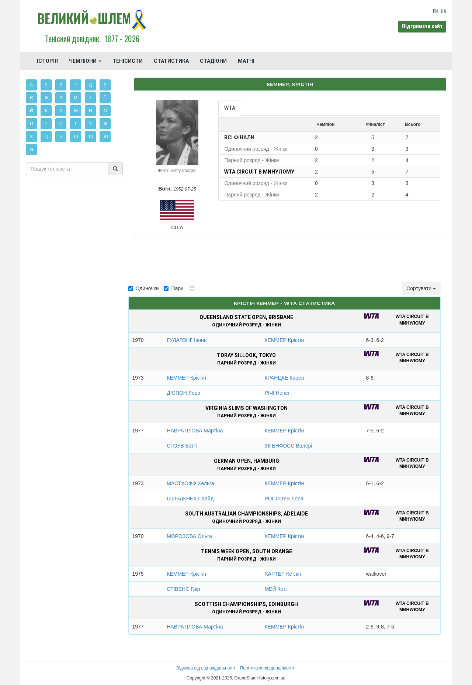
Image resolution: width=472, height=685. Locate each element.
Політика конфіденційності (267, 668)
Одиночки (143, 288)
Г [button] (75, 85)
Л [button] (60, 110)
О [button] (105, 110)
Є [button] (31, 97)
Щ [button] (91, 136)
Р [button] (46, 123)
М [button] (76, 110)
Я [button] (31, 149)
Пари (173, 288)
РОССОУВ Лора (283, 498)
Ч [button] (60, 136)
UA (443, 11)
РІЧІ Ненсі (276, 393)
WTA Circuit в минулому (259, 172)
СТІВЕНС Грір (183, 589)
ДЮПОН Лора (183, 393)
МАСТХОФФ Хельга (190, 483)
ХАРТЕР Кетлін (282, 574)
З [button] (60, 97)
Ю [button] (106, 136)
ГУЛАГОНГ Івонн (186, 340)
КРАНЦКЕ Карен (284, 378)
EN (435, 11)
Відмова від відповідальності (205, 668)
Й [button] (31, 110)
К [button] (46, 110)
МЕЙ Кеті (275, 589)
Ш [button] (76, 136)
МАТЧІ (246, 61)
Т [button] (75, 123)
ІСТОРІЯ (47, 61)
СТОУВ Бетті (182, 446)
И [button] (75, 97)
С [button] (61, 123)
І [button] (90, 97)
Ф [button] (105, 123)
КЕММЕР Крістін (284, 340)
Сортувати (421, 288)
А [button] (31, 85)
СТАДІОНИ (213, 61)
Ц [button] (46, 136)
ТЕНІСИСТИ (127, 61)
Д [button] (90, 85)
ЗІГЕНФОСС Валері (288, 446)
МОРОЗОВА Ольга (189, 536)
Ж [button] (47, 97)
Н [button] (90, 110)
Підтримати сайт (422, 26)
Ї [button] (104, 97)
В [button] (60, 85)
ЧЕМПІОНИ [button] (85, 61)
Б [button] (46, 85)
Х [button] (31, 136)
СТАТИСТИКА (171, 61)
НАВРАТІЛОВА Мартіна (195, 431)
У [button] (90, 123)
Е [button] (105, 85)
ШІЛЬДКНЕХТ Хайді (191, 498)
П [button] (31, 123)
